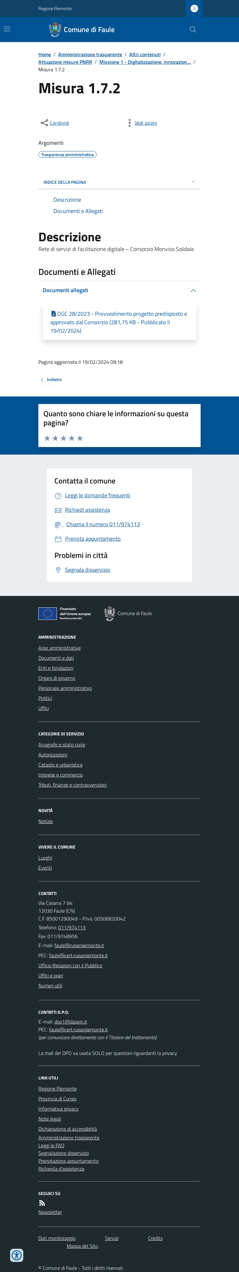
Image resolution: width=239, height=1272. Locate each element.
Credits (155, 1238)
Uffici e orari (50, 975)
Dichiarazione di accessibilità (67, 1129)
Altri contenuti (145, 54)
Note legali (49, 1118)
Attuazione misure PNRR (65, 62)
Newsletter (50, 1212)
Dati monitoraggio (56, 1238)
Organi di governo (56, 678)
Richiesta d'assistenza (61, 1168)
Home (44, 54)
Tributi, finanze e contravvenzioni (72, 785)
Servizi (112, 1238)
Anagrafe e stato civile (61, 744)
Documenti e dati (56, 658)
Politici (45, 698)
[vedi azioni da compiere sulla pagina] (140, 123)
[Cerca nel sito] (191, 29)
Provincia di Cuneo (57, 1098)
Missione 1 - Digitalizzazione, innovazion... (145, 62)
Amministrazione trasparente (90, 54)
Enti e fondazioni (55, 668)
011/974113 (72, 927)
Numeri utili (50, 985)
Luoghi (45, 857)
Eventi (45, 867)
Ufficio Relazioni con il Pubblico (70, 965)
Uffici (43, 708)
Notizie (45, 821)
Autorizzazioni (52, 754)
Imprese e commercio (60, 774)
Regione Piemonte (55, 8)
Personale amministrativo (65, 688)
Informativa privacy (58, 1108)
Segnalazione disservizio (63, 1153)
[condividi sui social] (54, 123)
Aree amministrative (59, 648)
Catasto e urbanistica (60, 764)
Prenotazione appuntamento (68, 1161)
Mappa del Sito (82, 1246)
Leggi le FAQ (51, 1145)
